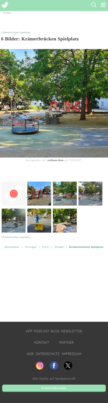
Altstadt (59, 247)
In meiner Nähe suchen (54, 388)
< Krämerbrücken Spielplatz (16, 32)
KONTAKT (41, 342)
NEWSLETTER (71, 331)
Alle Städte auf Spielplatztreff (54, 378)
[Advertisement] (54, 285)
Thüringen (31, 247)
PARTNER (66, 342)
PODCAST (41, 331)
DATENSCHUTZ (47, 353)
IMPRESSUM (71, 353)
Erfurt (45, 247)
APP (29, 331)
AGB (30, 353)
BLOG (55, 331)
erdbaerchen (56, 160)
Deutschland (11, 247)
